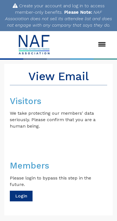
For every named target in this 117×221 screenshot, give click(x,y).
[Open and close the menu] (88, 45)
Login (21, 196)
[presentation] (52, 143)
